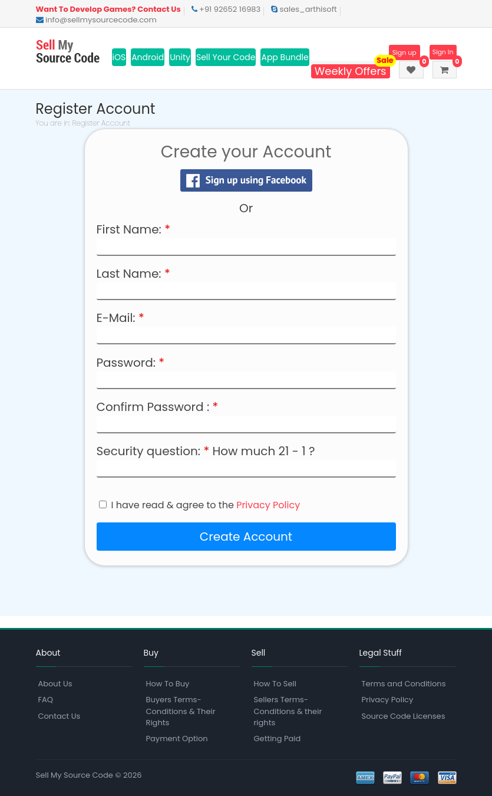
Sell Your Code (226, 57)
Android (147, 57)
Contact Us (59, 716)
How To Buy (168, 683)
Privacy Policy (268, 505)
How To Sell (275, 683)
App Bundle (284, 57)
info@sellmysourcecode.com (96, 19)
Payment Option (177, 738)
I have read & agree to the (206, 505)
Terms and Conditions (404, 683)
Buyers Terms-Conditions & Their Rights (181, 711)
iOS (119, 57)
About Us (55, 683)
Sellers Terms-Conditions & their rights (288, 711)
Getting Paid (277, 738)
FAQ (46, 699)
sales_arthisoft (304, 9)
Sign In (442, 52)
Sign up (401, 52)
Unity (180, 57)
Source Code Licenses (403, 716)
